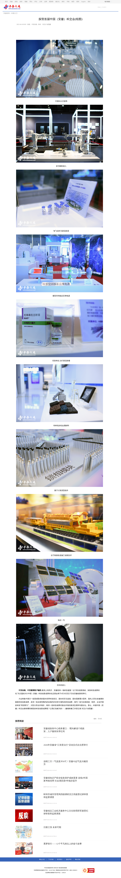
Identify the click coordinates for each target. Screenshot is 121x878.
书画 (68, 1)
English (83, 1)
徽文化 (57, 1)
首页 (6, 1)
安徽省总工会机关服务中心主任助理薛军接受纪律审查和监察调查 (66, 812)
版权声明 (68, 859)
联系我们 (59, 859)
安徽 (11, 1)
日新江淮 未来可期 (52, 827)
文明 (40, 1)
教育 (73, 1)
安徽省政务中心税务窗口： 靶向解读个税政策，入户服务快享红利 (64, 730)
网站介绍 (42, 859)
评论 (35, 1)
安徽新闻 (6, 13)
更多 (89, 1)
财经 (63, 1)
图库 (78, 1)
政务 (21, 1)
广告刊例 (50, 859)
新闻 (16, 1)
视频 (26, 1)
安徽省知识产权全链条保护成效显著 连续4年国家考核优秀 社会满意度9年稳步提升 (66, 779)
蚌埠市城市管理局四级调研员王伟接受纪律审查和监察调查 (66, 795)
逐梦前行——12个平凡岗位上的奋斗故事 (63, 843)
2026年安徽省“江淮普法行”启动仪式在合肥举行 (66, 745)
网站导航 (77, 859)
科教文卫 (14, 13)
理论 (31, 1)
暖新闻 (51, 1)
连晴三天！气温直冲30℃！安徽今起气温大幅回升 (66, 762)
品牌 (45, 1)
